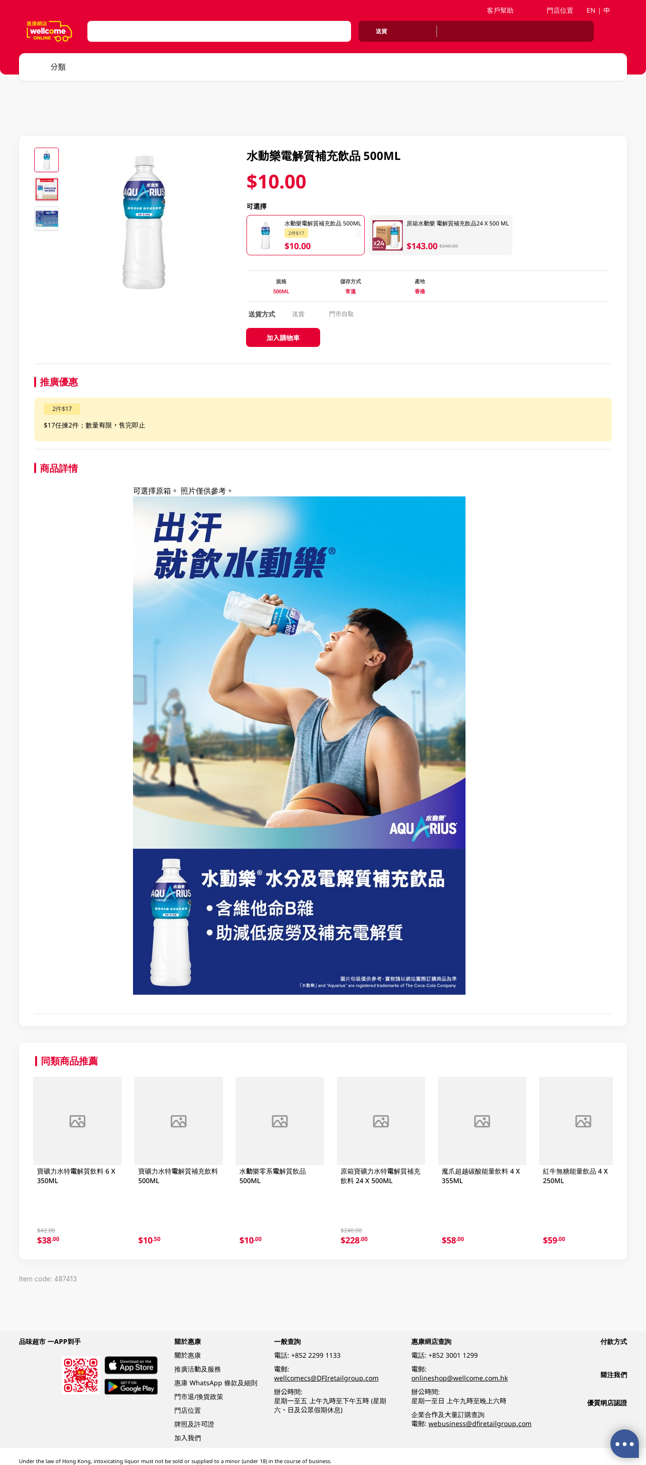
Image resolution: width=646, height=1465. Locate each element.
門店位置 (555, 10)
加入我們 (187, 1437)
